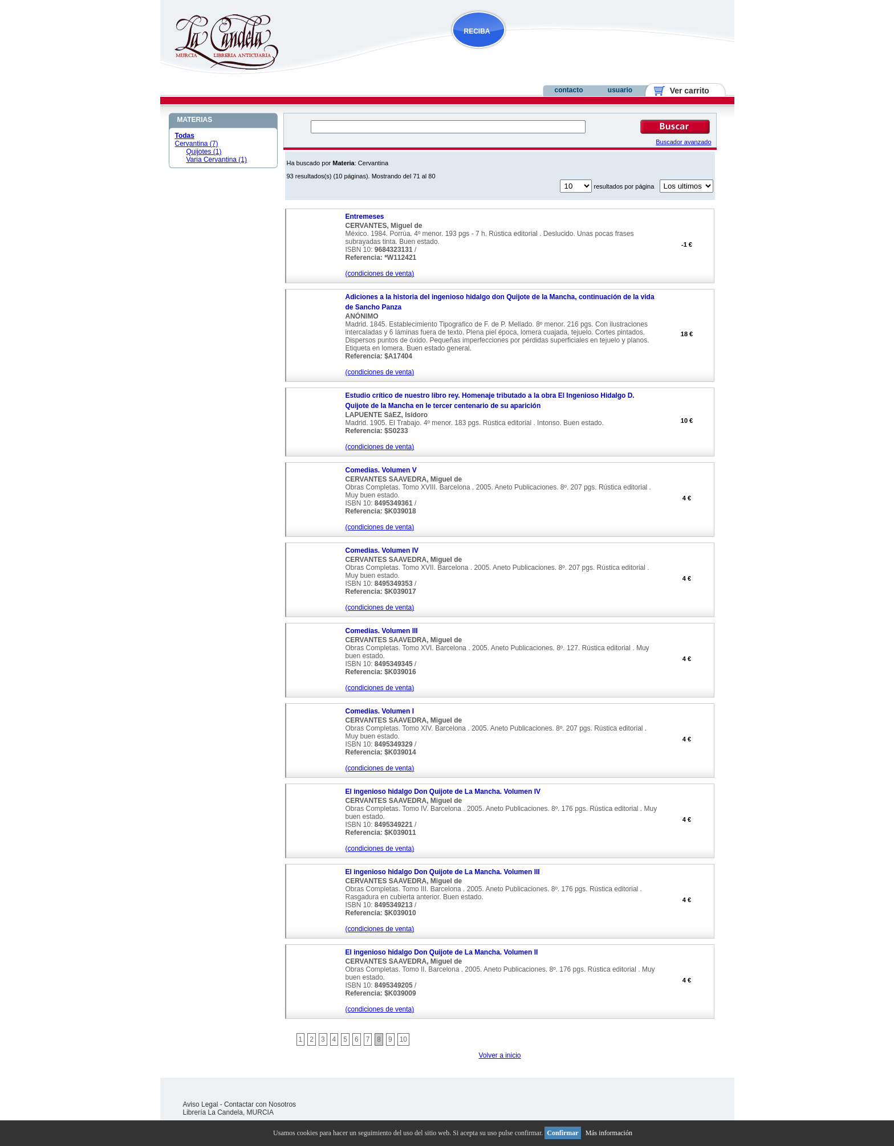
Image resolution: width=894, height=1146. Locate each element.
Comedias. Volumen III (382, 631)
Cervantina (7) (196, 144)
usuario (620, 90)
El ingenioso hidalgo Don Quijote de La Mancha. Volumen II (442, 952)
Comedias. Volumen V (381, 470)
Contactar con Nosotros (260, 1104)
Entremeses (365, 217)
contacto (568, 90)
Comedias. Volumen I (380, 711)
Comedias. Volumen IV (382, 550)
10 (403, 1039)
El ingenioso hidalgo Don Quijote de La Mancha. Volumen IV (443, 792)
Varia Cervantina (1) (216, 160)
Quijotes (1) (204, 152)
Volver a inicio (499, 1055)
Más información (609, 1133)
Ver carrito (685, 90)
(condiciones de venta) (380, 274)
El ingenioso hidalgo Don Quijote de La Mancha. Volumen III (443, 872)
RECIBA (477, 31)
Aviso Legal (200, 1104)
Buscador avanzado (683, 141)
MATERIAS (195, 120)
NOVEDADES (536, 53)
